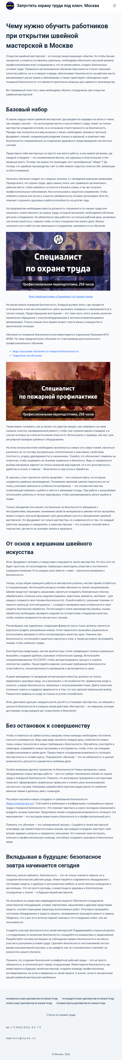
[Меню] (114, 5)
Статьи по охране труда (61, 1014)
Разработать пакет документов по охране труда (32, 999)
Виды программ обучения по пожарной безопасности (46, 351)
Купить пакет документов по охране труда (29, 1003)
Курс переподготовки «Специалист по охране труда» (61, 296)
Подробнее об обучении (27, 355)
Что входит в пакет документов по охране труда (88, 999)
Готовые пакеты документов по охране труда (80, 1003)
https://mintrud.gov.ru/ (20, 803)
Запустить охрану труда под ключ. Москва (58, 5)
